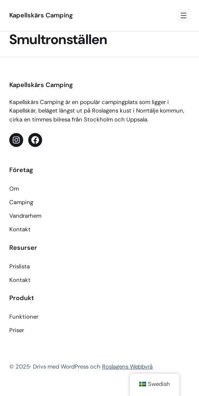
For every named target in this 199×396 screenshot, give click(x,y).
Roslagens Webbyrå (127, 366)
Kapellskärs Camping (41, 15)
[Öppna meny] (183, 15)
